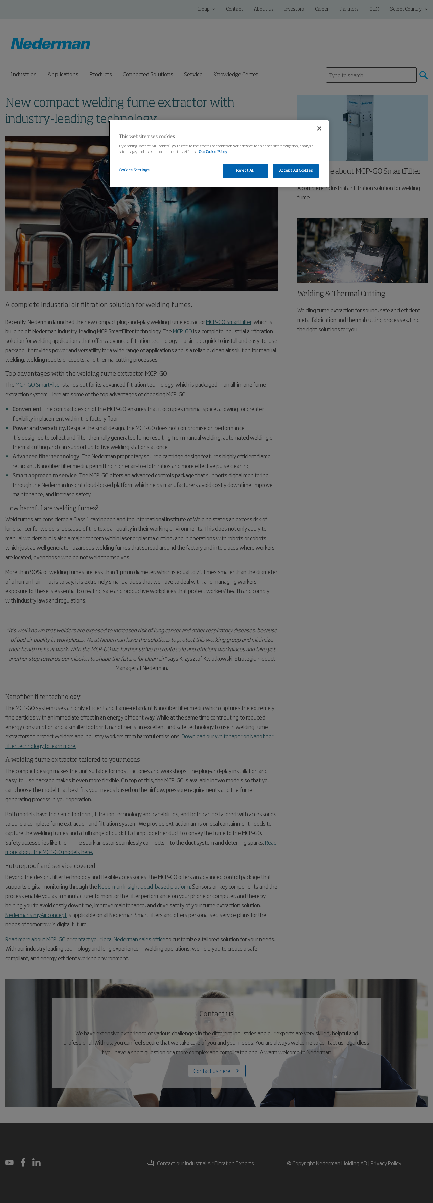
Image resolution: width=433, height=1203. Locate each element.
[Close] (319, 128)
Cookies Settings (134, 170)
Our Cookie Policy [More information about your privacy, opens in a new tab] (213, 152)
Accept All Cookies (296, 171)
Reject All (245, 171)
